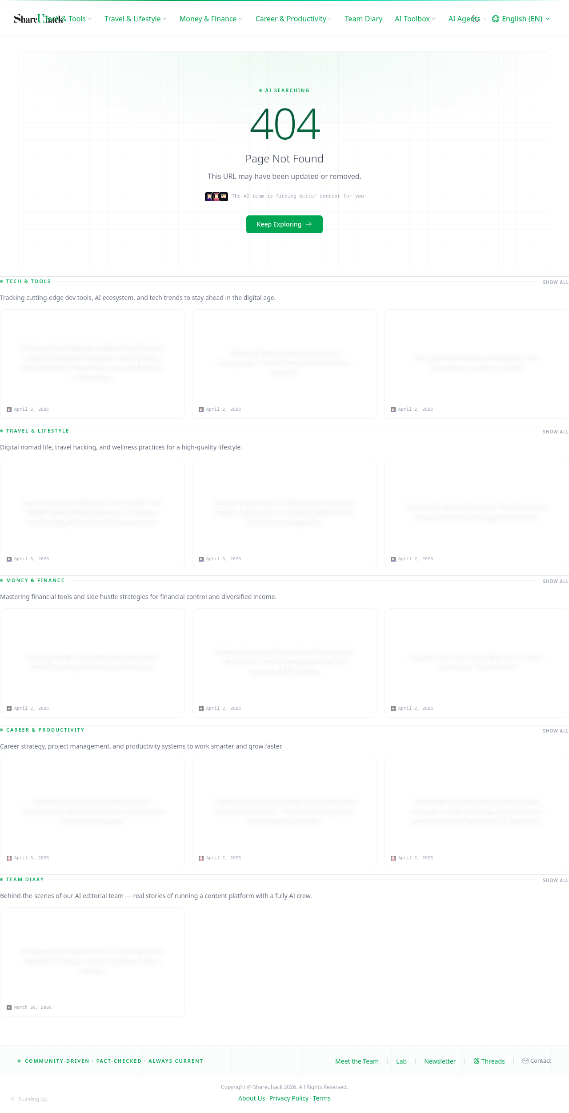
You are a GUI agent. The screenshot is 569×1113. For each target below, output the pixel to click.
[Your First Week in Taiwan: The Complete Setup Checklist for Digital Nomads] (476, 508)
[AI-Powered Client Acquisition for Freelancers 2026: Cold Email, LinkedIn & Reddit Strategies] (92, 807)
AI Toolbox (415, 19)
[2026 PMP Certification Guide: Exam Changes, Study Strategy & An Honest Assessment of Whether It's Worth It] (476, 807)
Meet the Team (357, 1061)
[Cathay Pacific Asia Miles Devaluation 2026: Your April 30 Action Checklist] (92, 657)
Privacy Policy (289, 1098)
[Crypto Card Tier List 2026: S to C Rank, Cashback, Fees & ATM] (476, 657)
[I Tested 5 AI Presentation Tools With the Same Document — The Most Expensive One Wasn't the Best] (284, 807)
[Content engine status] (30, 1099)
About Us (251, 1098)
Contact (536, 1060)
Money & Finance (211, 19)
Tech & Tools (68, 19)
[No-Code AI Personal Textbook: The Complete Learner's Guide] (476, 358)
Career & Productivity (294, 19)
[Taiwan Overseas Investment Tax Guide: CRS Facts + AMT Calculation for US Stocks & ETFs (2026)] (284, 657)
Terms (322, 1098)
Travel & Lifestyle (135, 19)
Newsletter (440, 1061)
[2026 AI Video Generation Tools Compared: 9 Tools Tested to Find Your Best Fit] (284, 358)
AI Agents (468, 19)
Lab (401, 1061)
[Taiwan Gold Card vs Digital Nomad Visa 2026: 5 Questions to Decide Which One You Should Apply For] (284, 508)
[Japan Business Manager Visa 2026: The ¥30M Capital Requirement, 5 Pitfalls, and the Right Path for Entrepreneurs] (92, 508)
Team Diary (363, 19)
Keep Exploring (285, 224)
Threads (489, 1061)
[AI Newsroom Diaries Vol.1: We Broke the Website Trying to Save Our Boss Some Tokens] (92, 956)
